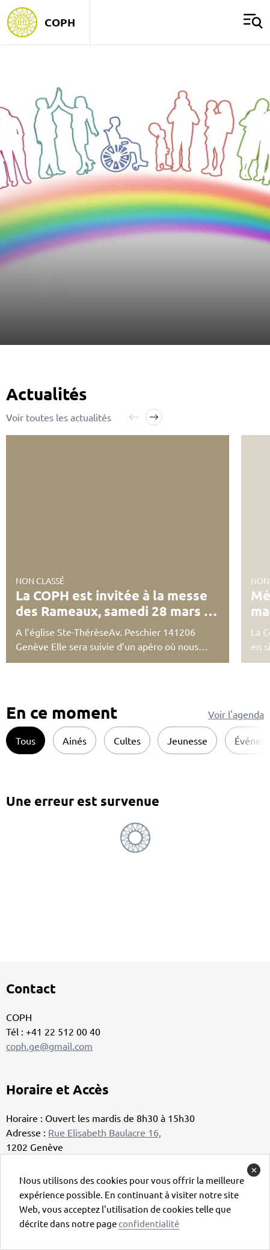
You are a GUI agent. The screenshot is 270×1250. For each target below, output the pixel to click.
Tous (25, 740)
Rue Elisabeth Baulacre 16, (104, 1132)
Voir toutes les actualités (58, 417)
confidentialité (148, 1223)
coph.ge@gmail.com (49, 1046)
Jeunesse (187, 740)
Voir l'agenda (236, 714)
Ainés (75, 740)
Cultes (127, 740)
